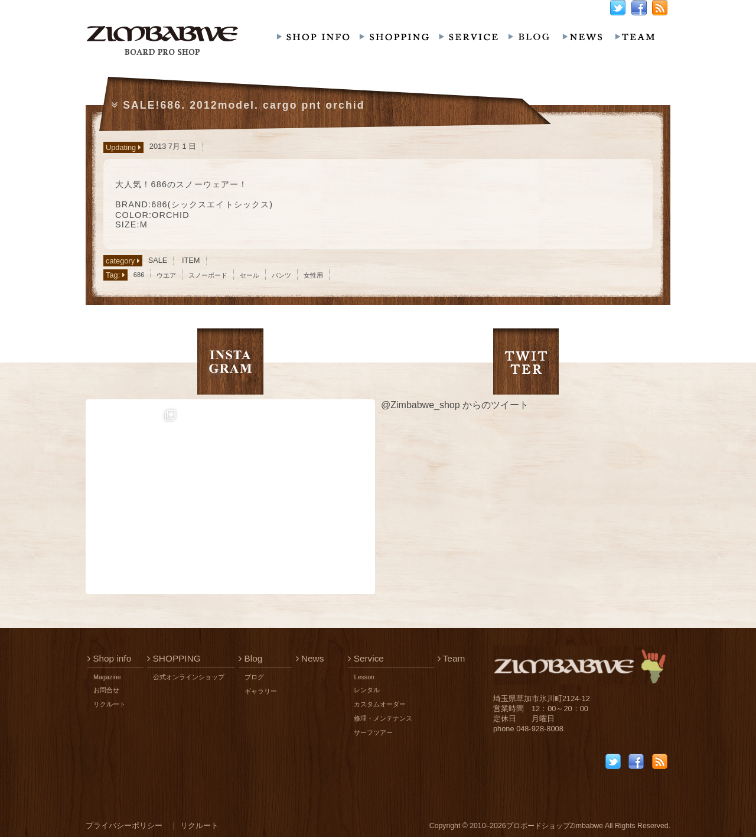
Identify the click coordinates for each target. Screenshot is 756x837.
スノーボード (207, 275)
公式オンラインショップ (188, 676)
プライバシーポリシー (124, 825)
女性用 (313, 275)
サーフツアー (373, 732)
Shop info (109, 658)
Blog (250, 658)
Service (365, 658)
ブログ (254, 676)
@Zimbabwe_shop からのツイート (455, 405)
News (310, 658)
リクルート (109, 704)
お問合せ (106, 689)
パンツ (281, 275)
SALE (158, 260)
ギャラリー (261, 691)
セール (249, 275)
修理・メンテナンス (383, 718)
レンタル (367, 689)
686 (139, 274)
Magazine (107, 676)
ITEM (191, 260)
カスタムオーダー (380, 704)
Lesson (364, 676)
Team (451, 658)
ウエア (166, 275)
